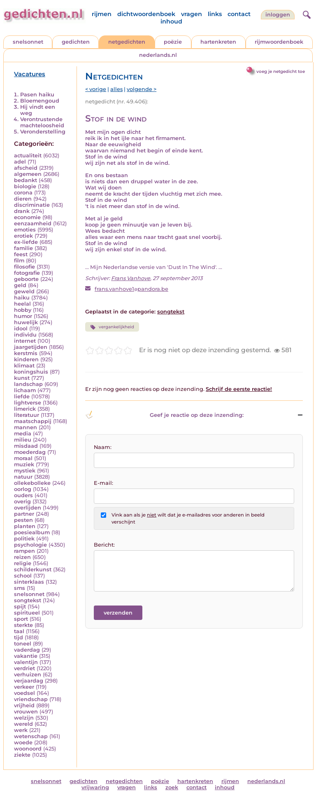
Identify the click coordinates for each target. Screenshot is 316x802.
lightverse (27, 403)
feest (21, 254)
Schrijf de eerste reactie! (239, 389)
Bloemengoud (39, 101)
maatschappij (32, 421)
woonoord (28, 749)
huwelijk (26, 322)
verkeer (24, 687)
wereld (23, 724)
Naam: (103, 447)
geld (20, 285)
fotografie (27, 273)
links (215, 14)
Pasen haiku (37, 94)
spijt (20, 606)
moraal (23, 458)
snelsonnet (28, 42)
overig (22, 501)
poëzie (173, 42)
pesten (23, 520)
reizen (22, 557)
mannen (25, 427)
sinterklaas (29, 582)
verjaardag (28, 681)
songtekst (27, 600)
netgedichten (126, 42)
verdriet (24, 668)
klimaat (24, 365)
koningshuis (31, 372)
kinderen (26, 359)
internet (25, 341)
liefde (22, 396)
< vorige (95, 89)
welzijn (24, 718)
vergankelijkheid (112, 327)
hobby (22, 310)
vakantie (25, 656)
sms (19, 588)
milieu (22, 440)
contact (239, 14)
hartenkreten (218, 42)
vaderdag (27, 650)
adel (20, 162)
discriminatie (32, 205)
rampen (24, 551)
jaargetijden (30, 347)
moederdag (30, 452)
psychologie (30, 545)
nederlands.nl (158, 55)
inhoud (171, 21)
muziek (24, 464)
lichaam (25, 390)
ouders (23, 495)
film (19, 260)
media (22, 433)
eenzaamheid (32, 223)
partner (24, 514)
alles (116, 89)
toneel (22, 644)
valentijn (26, 662)
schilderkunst (32, 569)
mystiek (24, 471)
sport (21, 619)
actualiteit (28, 155)
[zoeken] (306, 13)
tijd (18, 637)
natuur (23, 477)
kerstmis (25, 353)
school (23, 576)
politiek (24, 538)
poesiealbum (32, 532)
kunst (22, 378)
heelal (22, 304)
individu (25, 335)
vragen (191, 14)
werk (21, 730)
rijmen (102, 14)
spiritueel (27, 613)
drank (22, 211)
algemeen (28, 174)
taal (19, 631)
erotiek (23, 236)
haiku (22, 298)
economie (27, 217)
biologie (25, 186)
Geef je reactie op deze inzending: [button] (164, 414)
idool (21, 328)
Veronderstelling (42, 132)
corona (23, 192)
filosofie (24, 267)
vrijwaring (95, 787)
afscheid (25, 168)
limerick (25, 409)
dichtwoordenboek (146, 14)
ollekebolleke (32, 483)
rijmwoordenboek (279, 42)
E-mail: (103, 483)
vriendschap (31, 699)
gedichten (76, 42)
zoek (171, 787)
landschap (28, 384)
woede (23, 742)
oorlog (22, 489)
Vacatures (29, 74)
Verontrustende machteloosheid (42, 122)
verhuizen (27, 674)
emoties (25, 230)
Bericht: (104, 545)
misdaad (26, 446)
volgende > (141, 89)
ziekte (22, 755)
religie (22, 563)
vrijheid (24, 705)
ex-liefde (26, 242)
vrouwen (26, 711)
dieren (23, 199)
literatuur (26, 415)
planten (24, 526)
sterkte (23, 625)
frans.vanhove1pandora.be (131, 289)
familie (23, 248)
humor (23, 316)
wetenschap (31, 736)
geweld (24, 291)
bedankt (25, 180)
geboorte (26, 279)
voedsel (24, 693)
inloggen (277, 15)
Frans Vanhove (130, 278)
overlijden (27, 508)
